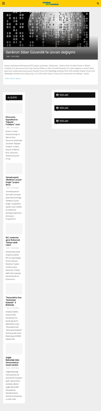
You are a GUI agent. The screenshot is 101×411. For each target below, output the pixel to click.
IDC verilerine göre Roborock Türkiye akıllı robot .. (13, 241)
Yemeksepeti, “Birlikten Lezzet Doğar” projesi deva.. (14, 181)
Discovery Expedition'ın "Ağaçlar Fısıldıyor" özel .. (13, 121)
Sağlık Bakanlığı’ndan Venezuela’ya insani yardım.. (12, 361)
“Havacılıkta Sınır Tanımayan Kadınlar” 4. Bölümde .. (14, 301)
